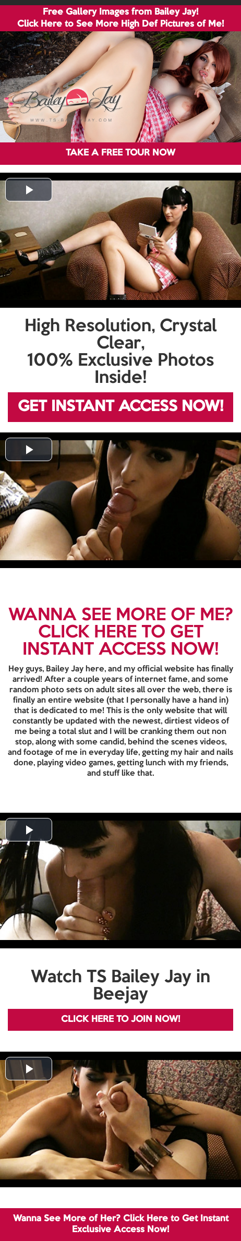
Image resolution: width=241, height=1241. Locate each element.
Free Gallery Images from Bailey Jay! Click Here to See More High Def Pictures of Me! (120, 18)
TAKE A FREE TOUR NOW (120, 153)
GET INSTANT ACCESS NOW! (120, 407)
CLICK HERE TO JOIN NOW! (120, 1019)
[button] (28, 189)
